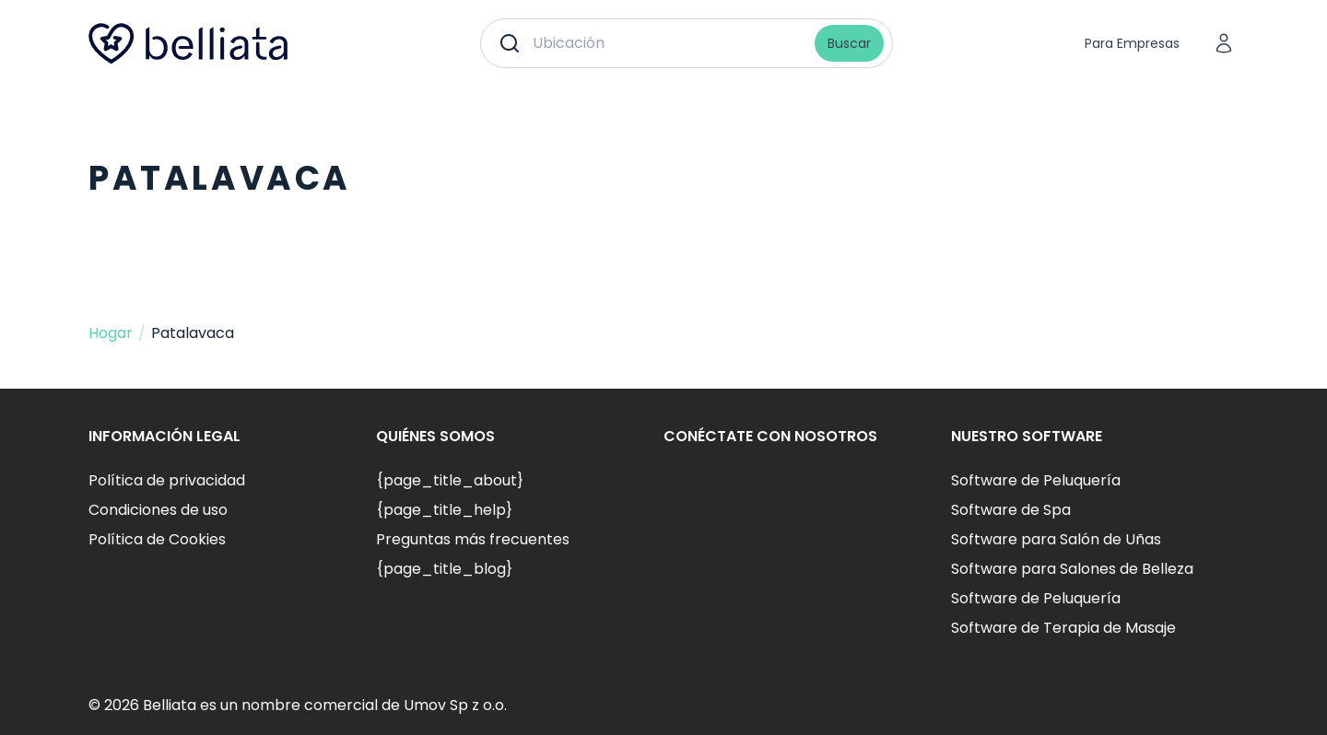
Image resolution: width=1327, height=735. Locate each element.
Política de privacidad (166, 480)
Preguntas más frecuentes (473, 539)
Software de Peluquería (1036, 480)
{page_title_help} (444, 509)
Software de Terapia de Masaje (1063, 627)
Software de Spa (1011, 509)
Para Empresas (1132, 43)
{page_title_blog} (444, 568)
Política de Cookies (157, 539)
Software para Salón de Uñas (1056, 539)
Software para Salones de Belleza (1072, 568)
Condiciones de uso (158, 509)
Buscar (849, 43)
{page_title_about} (449, 480)
